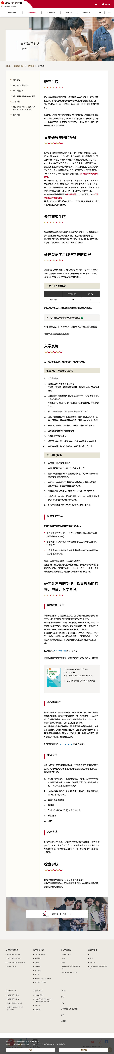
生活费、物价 (66, 954)
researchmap (67, 744)
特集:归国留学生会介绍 (14, 1003)
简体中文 (107, 4)
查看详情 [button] (83, 1049)
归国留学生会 (11, 990)
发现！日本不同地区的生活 (16, 962)
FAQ (62, 1002)
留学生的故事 (11, 966)
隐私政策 (38, 1005)
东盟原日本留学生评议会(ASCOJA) (15, 1008)
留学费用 (38, 970)
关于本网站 (37, 990)
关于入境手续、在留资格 (43, 978)
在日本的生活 (66, 949)
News (63, 990)
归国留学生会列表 (13, 999)
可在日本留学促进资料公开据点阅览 (80, 680)
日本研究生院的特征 (20, 85)
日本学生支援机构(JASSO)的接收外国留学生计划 (43, 1000)
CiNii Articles (61, 650)
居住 (63, 958)
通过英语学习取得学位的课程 (24, 96)
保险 (63, 962)
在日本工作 (92, 949)
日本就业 (93, 962)
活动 (62, 996)
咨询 (62, 1014)
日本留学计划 (38, 949)
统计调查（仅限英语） (70, 1008)
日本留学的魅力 (12, 949)
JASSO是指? (39, 995)
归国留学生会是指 (13, 995)
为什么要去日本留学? (14, 958)
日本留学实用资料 (40, 982)
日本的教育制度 (40, 954)
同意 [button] (30, 1049)
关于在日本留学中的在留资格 (71, 967)
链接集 (63, 1020)
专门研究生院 (18, 90)
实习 (91, 958)
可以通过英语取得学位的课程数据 (66, 317)
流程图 (37, 962)
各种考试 (38, 966)
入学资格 (16, 101)
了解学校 (38, 958)
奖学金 (37, 974)
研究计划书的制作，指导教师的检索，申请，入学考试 (24, 108)
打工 (91, 954)
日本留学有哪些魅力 (13, 954)
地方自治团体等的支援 (69, 973)
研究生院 (16, 80)
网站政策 (38, 1009)
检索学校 (16, 115)
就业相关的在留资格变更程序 (98, 967)
